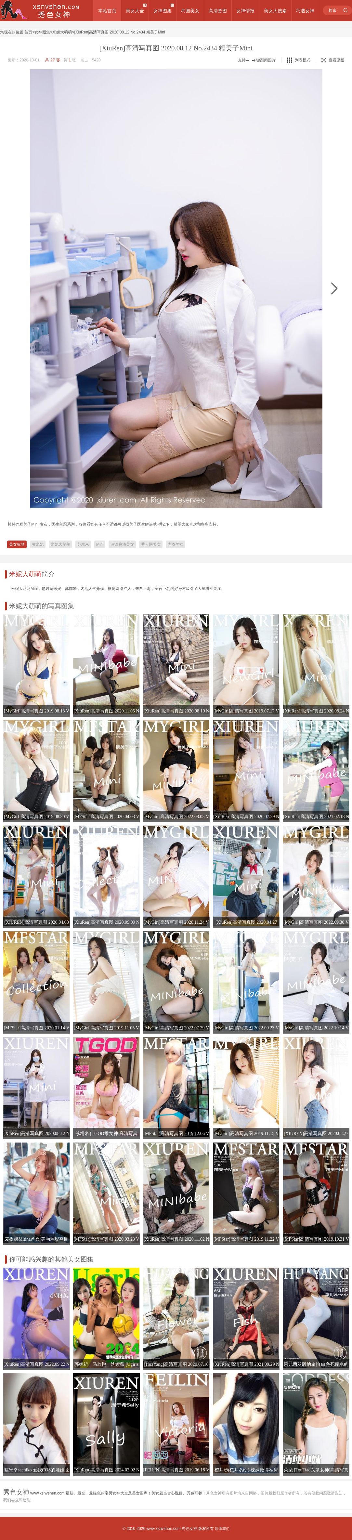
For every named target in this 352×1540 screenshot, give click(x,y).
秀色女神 (189, 1528)
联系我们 (222, 1529)
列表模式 (302, 60)
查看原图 (332, 60)
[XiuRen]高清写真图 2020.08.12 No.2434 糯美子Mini (119, 32)
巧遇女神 (305, 10)
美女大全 (135, 10)
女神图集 (162, 10)
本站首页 (107, 10)
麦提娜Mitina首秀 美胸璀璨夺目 (36, 1239)
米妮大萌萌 (62, 32)
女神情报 (245, 10)
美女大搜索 (275, 10)
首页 (28, 32)
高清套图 (218, 10)
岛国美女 (190, 10)
